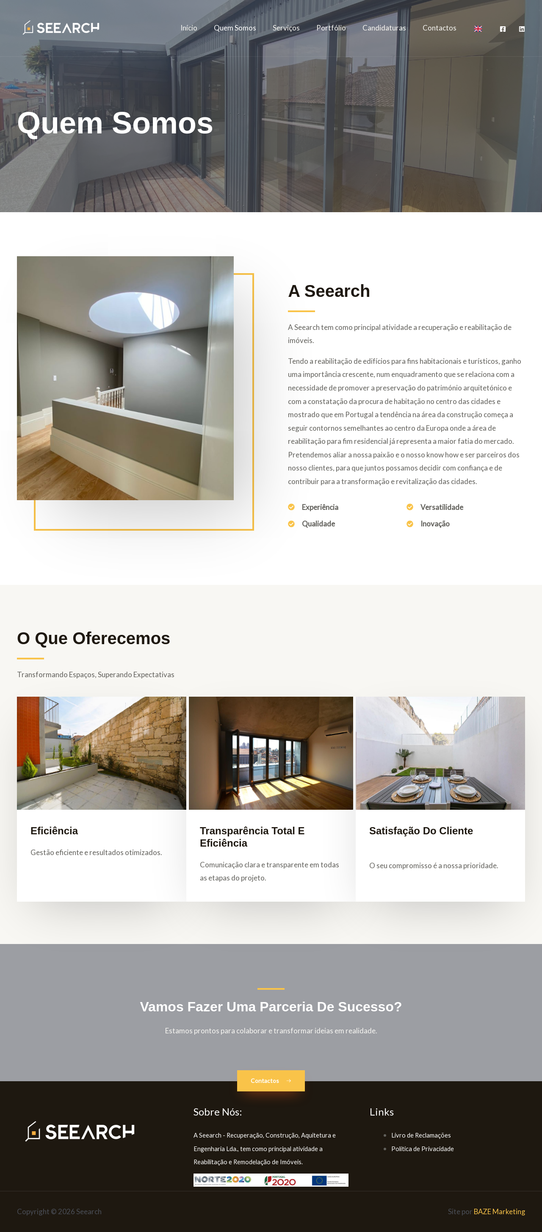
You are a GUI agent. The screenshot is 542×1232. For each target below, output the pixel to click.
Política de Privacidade (422, 1148)
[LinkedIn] (522, 29)
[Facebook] (503, 29)
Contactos (442, 27)
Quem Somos (246, 27)
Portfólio (338, 27)
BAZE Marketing (499, 1211)
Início (202, 27)
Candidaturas (389, 27)
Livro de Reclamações (421, 1135)
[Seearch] (61, 27)
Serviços (295, 27)
